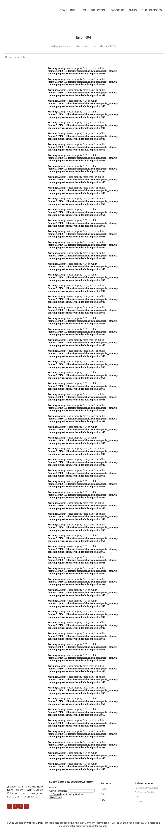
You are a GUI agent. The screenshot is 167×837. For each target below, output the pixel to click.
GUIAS (133, 10)
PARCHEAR (117, 10)
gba (62, 10)
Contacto (140, 801)
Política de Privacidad (146, 787)
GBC (73, 10)
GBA (103, 789)
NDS (83, 10)
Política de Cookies (145, 792)
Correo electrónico (58, 790)
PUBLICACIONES (152, 10)
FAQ (137, 796)
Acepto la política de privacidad (66, 794)
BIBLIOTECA (98, 10)
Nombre (53, 787)
